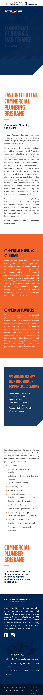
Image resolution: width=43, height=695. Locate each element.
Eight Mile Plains (15, 399)
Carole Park (25, 393)
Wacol (28, 408)
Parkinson (13, 405)
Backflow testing (14, 501)
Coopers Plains (15, 396)
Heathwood (13, 402)
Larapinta (24, 402)
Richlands (22, 405)
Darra (24, 396)
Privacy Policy (18, 690)
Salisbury (20, 408)
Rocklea (12, 408)
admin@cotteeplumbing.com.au (24, 659)
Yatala (21, 411)
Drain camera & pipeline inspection (22, 509)
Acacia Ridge (14, 393)
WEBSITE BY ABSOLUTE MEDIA (33, 690)
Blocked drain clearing (17, 505)
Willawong (13, 411)
